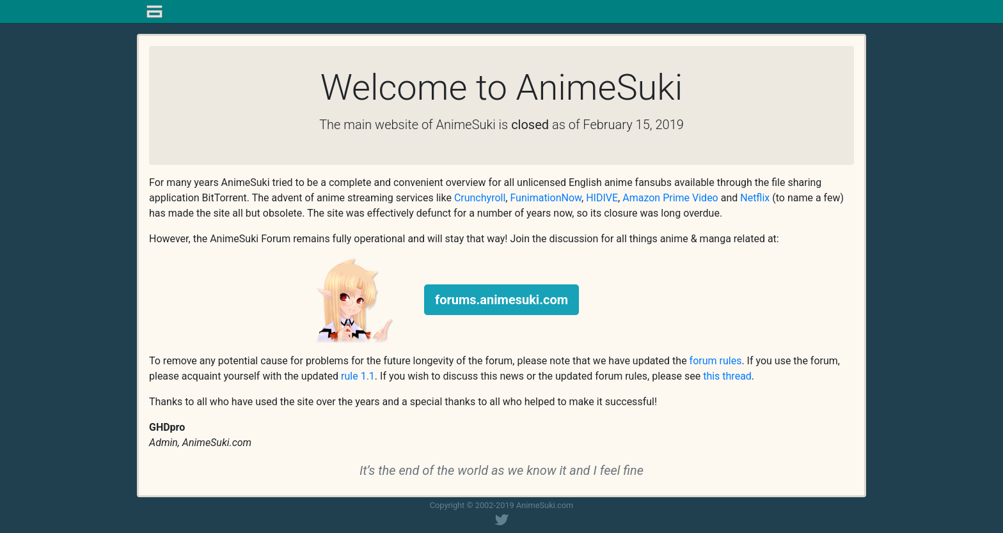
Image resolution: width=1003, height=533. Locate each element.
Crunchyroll (479, 198)
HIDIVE (602, 198)
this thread (727, 376)
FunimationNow (545, 198)
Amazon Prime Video (670, 198)
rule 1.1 (358, 376)
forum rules (716, 361)
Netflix (755, 198)
